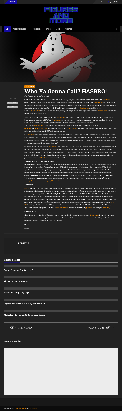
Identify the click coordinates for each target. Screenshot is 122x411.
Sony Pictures (12, 103)
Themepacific (32, 408)
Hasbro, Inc (106, 100)
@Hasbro (89, 208)
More (58, 29)
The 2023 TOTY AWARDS (16, 281)
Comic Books (35, 29)
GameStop (27, 128)
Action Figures (19, 29)
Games (48, 29)
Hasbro (27, 188)
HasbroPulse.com (41, 128)
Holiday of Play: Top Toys (16, 292)
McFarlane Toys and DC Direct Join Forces (24, 315)
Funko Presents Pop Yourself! (18, 270)
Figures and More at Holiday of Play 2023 (24, 303)
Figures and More (21, 408)
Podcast (68, 29)
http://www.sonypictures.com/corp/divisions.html (44, 181)
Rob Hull (12, 91)
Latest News (100, 2)
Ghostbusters (98, 102)
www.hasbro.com (62, 208)
